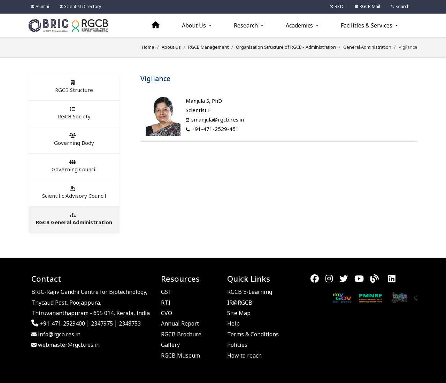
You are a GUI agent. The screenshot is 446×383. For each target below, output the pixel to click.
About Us (194, 25)
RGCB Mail (367, 6)
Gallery (170, 345)
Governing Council (74, 166)
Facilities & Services (367, 25)
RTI (165, 302)
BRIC (337, 6)
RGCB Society (74, 113)
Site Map (239, 313)
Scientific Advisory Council (74, 192)
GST (166, 292)
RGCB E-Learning (249, 292)
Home (148, 47)
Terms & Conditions (253, 334)
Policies (237, 345)
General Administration (367, 47)
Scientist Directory (80, 6)
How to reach (244, 355)
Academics (300, 25)
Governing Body (74, 139)
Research (246, 25)
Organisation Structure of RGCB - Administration (286, 47)
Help (233, 323)
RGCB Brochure (181, 334)
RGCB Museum (180, 355)
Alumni (40, 6)
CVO (166, 313)
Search (400, 6)
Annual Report (180, 323)
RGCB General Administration (74, 219)
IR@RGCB (239, 302)
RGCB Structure (74, 86)
